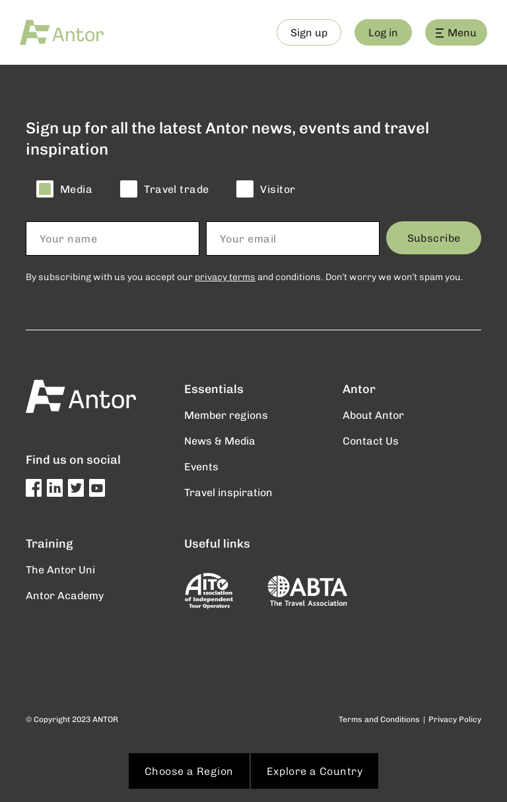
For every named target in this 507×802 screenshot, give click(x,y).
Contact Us (371, 440)
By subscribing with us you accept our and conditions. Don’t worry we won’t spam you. (244, 276)
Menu (456, 32)
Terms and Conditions (379, 719)
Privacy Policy (454, 719)
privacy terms (225, 276)
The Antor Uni (60, 569)
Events (201, 466)
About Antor (373, 414)
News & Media (219, 440)
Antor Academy (65, 594)
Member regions (226, 414)
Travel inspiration (228, 491)
